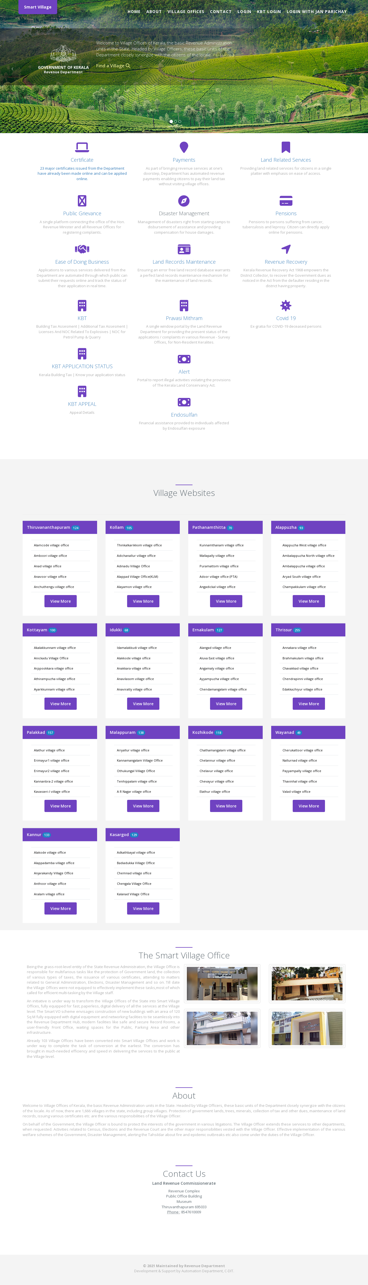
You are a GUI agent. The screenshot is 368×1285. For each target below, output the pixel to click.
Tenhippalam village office (137, 781)
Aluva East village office (217, 658)
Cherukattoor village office (303, 750)
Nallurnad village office (300, 760)
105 (129, 528)
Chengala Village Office (134, 883)
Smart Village (38, 7)
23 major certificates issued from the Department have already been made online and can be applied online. (82, 173)
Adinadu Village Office (133, 566)
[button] (11, 66)
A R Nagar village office (134, 791)
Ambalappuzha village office (304, 566)
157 (50, 732)
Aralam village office (49, 894)
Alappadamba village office (54, 863)
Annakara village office (299, 647)
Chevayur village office (217, 781)
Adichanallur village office (136, 555)
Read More (223, 54)
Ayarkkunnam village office (54, 689)
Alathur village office (49, 750)
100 (52, 630)
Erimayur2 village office (51, 771)
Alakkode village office (134, 658)
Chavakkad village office (300, 668)
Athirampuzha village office (54, 679)
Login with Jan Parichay (317, 11)
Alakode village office (50, 852)
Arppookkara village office (53, 668)
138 (141, 732)
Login (244, 11)
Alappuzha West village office (304, 545)
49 (298, 732)
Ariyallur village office (133, 750)
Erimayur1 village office (51, 760)
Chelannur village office (217, 760)
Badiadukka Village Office (136, 863)
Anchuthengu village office (54, 587)
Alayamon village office (134, 587)
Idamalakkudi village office (137, 647)
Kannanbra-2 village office (53, 781)
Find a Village (113, 66)
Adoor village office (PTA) (218, 576)
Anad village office (47, 566)
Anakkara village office (134, 668)
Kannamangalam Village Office (140, 760)
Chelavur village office (216, 771)
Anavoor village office (50, 576)
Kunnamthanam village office (222, 545)
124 (75, 528)
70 (230, 528)
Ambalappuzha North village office (309, 555)
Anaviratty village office (134, 689)
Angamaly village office (217, 668)
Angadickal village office (218, 587)
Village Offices (186, 11)
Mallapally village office (217, 555)
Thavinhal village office (300, 781)
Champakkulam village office (304, 587)
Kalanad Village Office (133, 894)
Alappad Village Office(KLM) (137, 576)
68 (126, 630)
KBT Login (269, 11)
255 (297, 630)
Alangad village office (215, 647)
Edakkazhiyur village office (302, 689)
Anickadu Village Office (51, 658)
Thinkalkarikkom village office (139, 545)
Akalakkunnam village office (55, 647)
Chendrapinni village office (303, 679)
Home (134, 11)
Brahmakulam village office (303, 658)
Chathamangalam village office (223, 750)
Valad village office (297, 791)
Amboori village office (50, 555)
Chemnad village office (134, 873)
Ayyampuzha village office (219, 679)
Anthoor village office (50, 883)
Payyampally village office (302, 771)
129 (134, 835)
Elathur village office (215, 791)
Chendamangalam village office (223, 689)
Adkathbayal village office (136, 852)
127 (219, 630)
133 (46, 835)
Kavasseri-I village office (52, 791)
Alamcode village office (51, 545)
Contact (221, 11)
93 (301, 528)
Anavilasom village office (135, 679)
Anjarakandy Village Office (53, 873)
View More (60, 601)
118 (218, 732)
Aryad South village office (302, 576)
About (154, 11)
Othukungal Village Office (136, 771)
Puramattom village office (219, 566)
